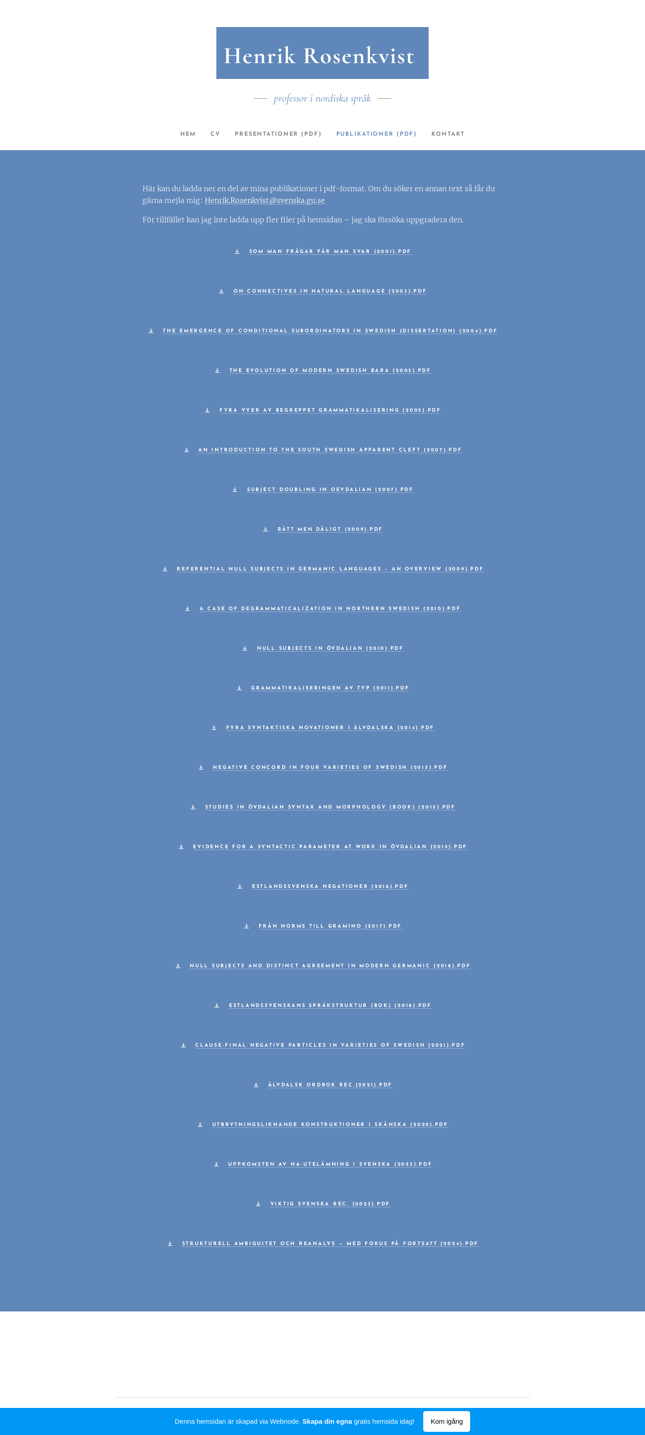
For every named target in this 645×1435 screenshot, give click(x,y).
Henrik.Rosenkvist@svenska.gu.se (265, 200)
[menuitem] (181, 134)
